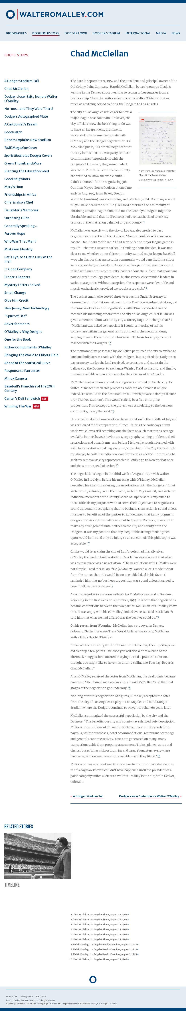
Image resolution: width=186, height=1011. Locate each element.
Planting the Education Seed (26, 171)
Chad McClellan (16, 89)
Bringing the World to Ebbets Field (31, 355)
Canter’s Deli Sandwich (22, 398)
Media (161, 33)
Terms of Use (11, 996)
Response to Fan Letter (22, 371)
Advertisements (17, 324)
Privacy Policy (27, 996)
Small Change (15, 293)
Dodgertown (76, 33)
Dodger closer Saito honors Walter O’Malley (149, 796)
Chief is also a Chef (18, 202)
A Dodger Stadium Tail (21, 81)
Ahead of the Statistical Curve (27, 363)
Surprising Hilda (16, 218)
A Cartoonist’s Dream (20, 124)
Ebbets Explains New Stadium (27, 140)
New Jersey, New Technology (26, 308)
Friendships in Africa (20, 194)
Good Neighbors (17, 179)
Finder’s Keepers (17, 277)
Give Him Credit (16, 300)
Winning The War (17, 406)
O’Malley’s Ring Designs (23, 332)
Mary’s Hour (13, 187)
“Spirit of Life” (15, 316)
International (138, 33)
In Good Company (18, 269)
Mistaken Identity (18, 249)
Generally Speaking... (21, 226)
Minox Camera (15, 378)
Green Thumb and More (22, 163)
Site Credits (41, 996)
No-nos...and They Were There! (28, 109)
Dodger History (45, 33)
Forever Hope (14, 234)
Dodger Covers (28, 155)
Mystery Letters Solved (22, 285)
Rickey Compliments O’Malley (28, 347)
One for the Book (17, 339)
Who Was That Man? (20, 241)
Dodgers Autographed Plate (26, 116)
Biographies (16, 33)
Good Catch (13, 132)
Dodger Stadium (106, 33)
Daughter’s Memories (21, 210)
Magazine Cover (20, 148)
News (176, 33)
